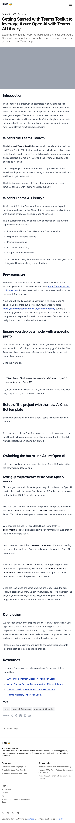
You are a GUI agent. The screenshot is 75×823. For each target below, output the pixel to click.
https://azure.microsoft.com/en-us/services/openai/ (29, 308)
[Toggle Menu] (71, 4)
